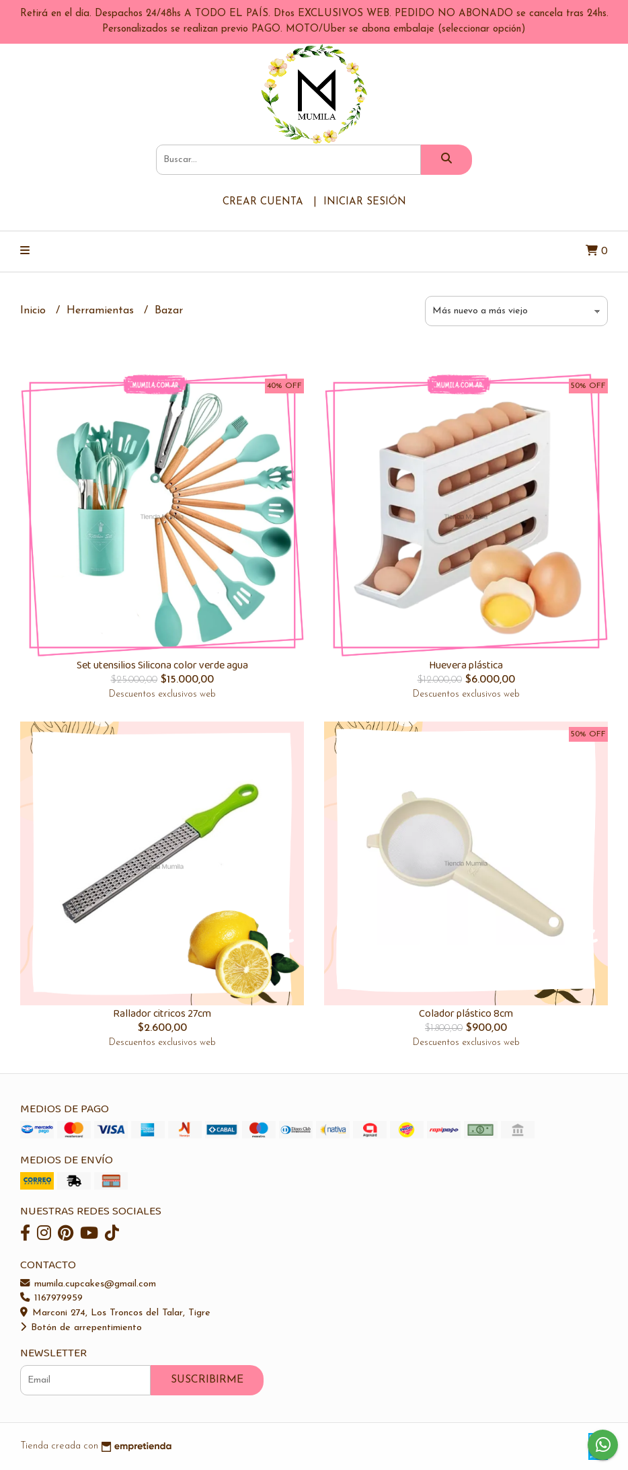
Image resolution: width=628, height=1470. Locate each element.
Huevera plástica (466, 665)
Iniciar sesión (364, 202)
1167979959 (51, 1298)
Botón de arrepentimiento (81, 1328)
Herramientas (102, 310)
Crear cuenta (263, 202)
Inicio (34, 310)
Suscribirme (207, 1380)
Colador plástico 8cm (466, 1013)
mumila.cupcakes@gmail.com (88, 1284)
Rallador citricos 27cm (162, 1013)
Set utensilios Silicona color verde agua (162, 665)
